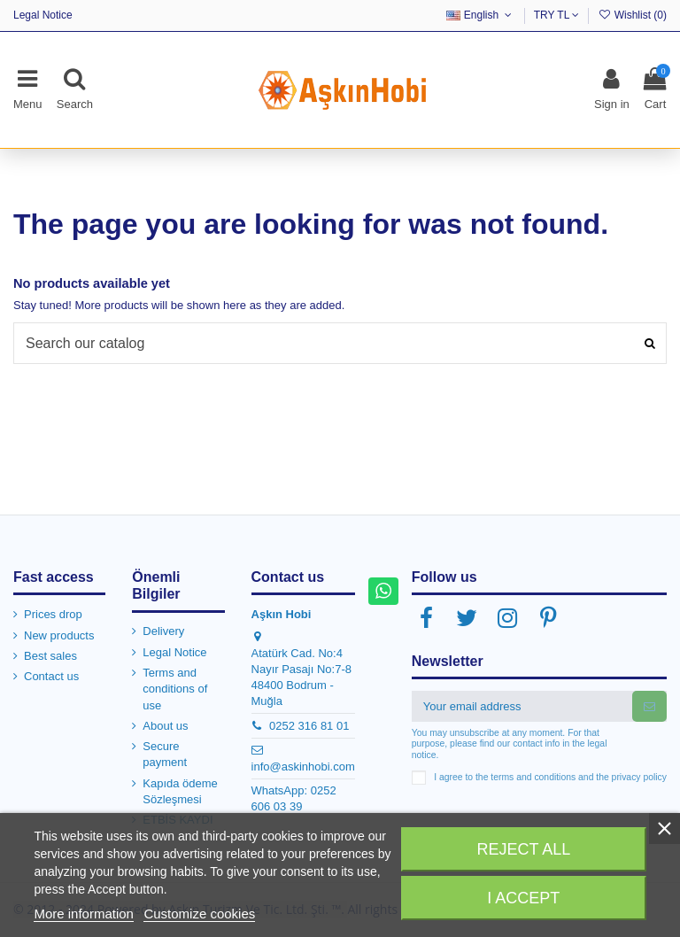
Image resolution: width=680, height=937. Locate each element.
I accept (523, 898)
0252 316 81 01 (309, 725)
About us (165, 725)
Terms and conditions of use (175, 688)
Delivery (163, 631)
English (480, 15)
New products (59, 635)
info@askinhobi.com (303, 766)
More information (84, 913)
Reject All (523, 849)
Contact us (51, 676)
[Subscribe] (649, 706)
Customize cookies (199, 913)
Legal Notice (43, 15)
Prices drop (53, 614)
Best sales (50, 655)
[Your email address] (522, 706)
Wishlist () (632, 15)
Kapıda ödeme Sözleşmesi (180, 791)
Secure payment (165, 754)
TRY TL (557, 15)
